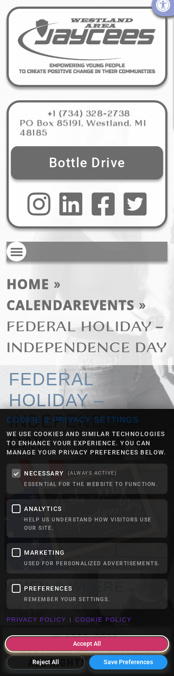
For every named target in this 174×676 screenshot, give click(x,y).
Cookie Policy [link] (103, 619)
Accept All (87, 643)
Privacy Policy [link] (36, 619)
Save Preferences (128, 661)
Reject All (45, 661)
